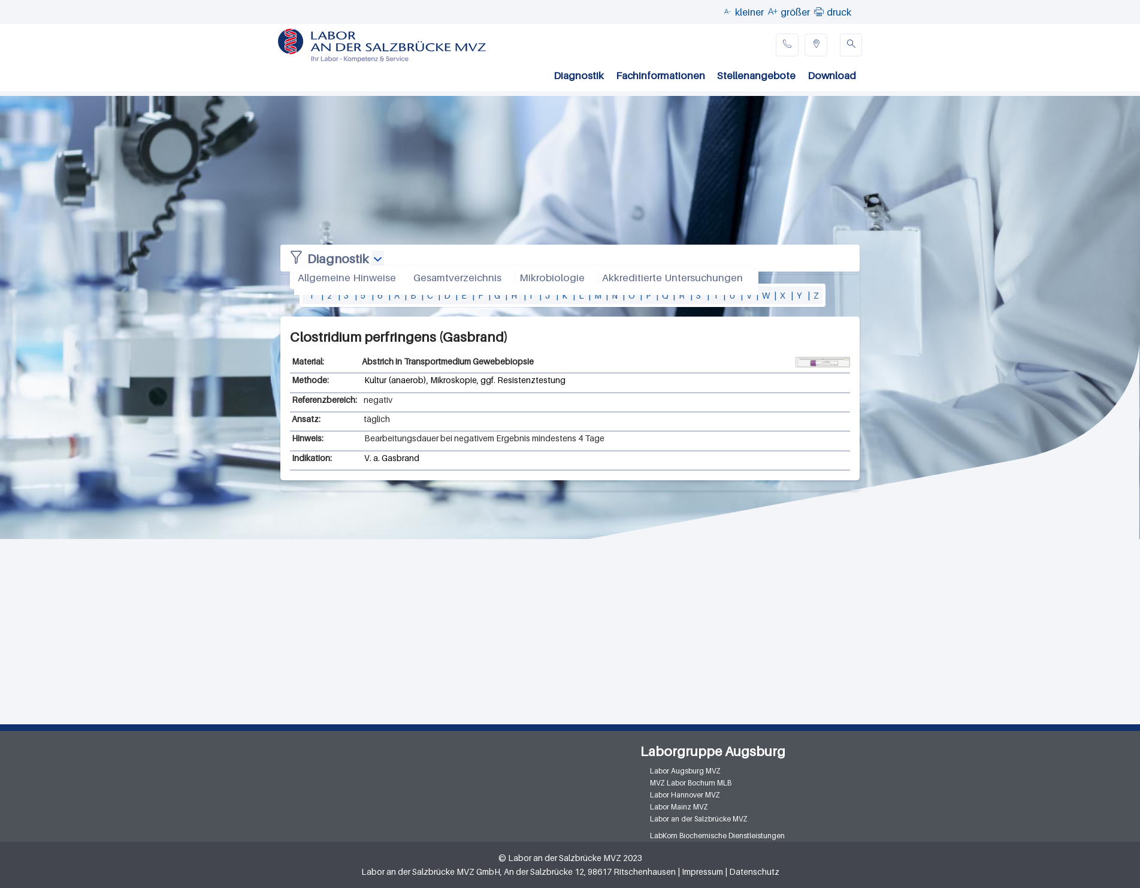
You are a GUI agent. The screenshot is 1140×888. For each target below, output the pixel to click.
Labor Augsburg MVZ (685, 770)
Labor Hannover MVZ (685, 794)
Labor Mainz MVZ (679, 806)
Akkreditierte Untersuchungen (672, 278)
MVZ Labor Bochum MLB (690, 782)
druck (839, 12)
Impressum (702, 871)
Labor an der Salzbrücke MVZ (699, 818)
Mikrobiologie (552, 278)
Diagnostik (579, 76)
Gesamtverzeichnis (457, 278)
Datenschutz (754, 871)
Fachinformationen (660, 76)
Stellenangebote (756, 76)
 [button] (819, 11)
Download (832, 76)
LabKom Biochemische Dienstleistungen (717, 835)
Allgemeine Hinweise (347, 278)
